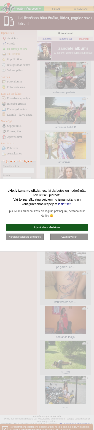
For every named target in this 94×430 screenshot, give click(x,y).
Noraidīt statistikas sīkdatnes (25, 236)
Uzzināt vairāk (69, 236)
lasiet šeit (64, 204)
